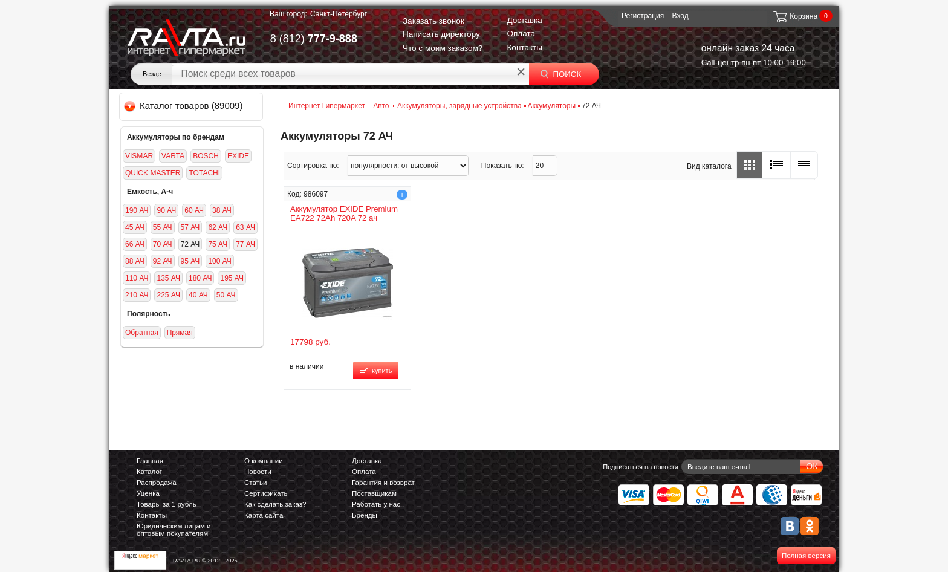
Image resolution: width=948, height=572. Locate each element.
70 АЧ (162, 244)
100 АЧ (219, 261)
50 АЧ (226, 295)
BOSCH (206, 156)
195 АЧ (231, 278)
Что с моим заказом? (443, 48)
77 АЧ (245, 244)
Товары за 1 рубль (166, 504)
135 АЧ (168, 278)
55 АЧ (162, 227)
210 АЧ (136, 295)
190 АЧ (136, 210)
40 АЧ (198, 295)
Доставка (524, 20)
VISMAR (139, 156)
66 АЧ (134, 244)
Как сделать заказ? (275, 504)
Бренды (364, 515)
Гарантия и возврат (383, 482)
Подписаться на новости (640, 466)
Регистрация (643, 15)
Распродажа (157, 482)
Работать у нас (376, 504)
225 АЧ (168, 295)
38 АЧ (222, 210)
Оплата (521, 33)
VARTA (172, 156)
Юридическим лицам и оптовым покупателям (174, 529)
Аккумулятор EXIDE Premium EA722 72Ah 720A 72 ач (344, 213)
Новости (257, 471)
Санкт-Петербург (338, 14)
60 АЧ (194, 210)
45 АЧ (134, 227)
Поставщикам (374, 493)
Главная (150, 460)
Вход (680, 15)
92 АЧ (162, 261)
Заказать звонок (433, 20)
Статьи (255, 482)
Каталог (149, 471)
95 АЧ (190, 261)
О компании (263, 460)
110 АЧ (136, 278)
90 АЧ (166, 210)
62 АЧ (217, 227)
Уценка (148, 493)
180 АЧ (200, 278)
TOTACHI (204, 173)
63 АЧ (245, 227)
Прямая (180, 332)
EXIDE (238, 156)
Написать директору (441, 34)
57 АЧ (190, 227)
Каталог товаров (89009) (184, 105)
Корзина (794, 16)
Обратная (141, 332)
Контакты (524, 47)
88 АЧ (134, 261)
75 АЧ (217, 244)
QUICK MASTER (152, 173)
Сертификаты (266, 493)
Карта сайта (263, 515)
